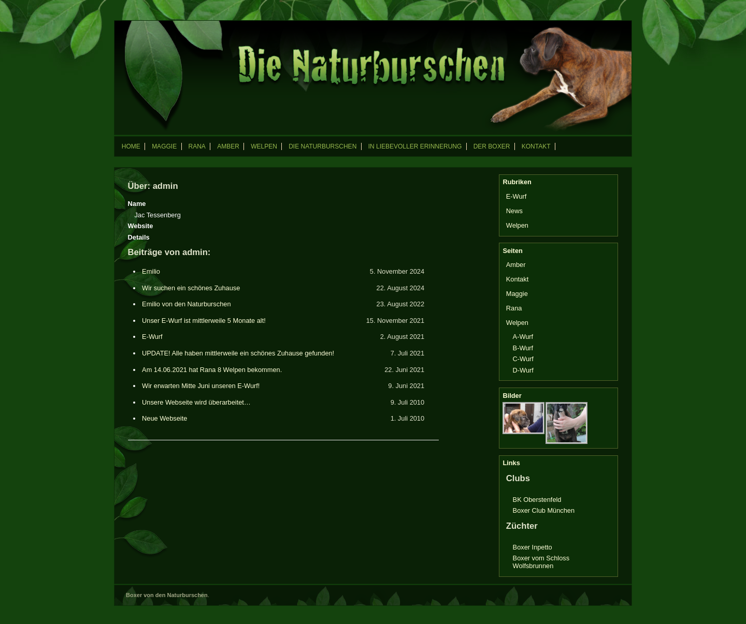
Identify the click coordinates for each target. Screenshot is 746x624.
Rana (196, 146)
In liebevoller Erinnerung (415, 146)
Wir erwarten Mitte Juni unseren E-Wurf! (201, 386)
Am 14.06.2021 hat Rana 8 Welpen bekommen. (212, 370)
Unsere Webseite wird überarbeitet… (196, 402)
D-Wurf (523, 370)
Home (131, 146)
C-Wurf (523, 359)
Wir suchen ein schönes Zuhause (191, 288)
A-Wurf (523, 336)
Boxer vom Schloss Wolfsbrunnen (541, 562)
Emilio (151, 271)
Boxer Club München (544, 510)
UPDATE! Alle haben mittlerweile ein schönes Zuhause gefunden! (238, 353)
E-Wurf (152, 336)
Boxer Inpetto (532, 547)
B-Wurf (523, 348)
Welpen (264, 146)
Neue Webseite (164, 418)
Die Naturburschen (322, 146)
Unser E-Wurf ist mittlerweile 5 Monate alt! (204, 320)
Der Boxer (492, 146)
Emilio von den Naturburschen (186, 304)
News (514, 211)
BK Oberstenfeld (537, 499)
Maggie (164, 146)
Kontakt (536, 146)
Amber (228, 146)
